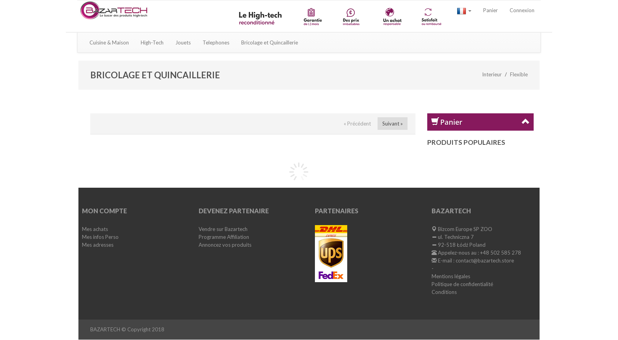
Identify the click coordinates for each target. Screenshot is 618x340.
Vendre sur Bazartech (223, 229)
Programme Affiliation (224, 237)
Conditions (444, 292)
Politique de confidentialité (462, 284)
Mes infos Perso (100, 237)
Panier (490, 10)
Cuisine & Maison (109, 42)
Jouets (183, 42)
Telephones (216, 42)
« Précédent (357, 123)
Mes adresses (98, 245)
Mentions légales (451, 276)
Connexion (522, 10)
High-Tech (152, 42)
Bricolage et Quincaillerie (269, 42)
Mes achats (95, 229)
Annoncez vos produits (225, 245)
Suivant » (392, 123)
